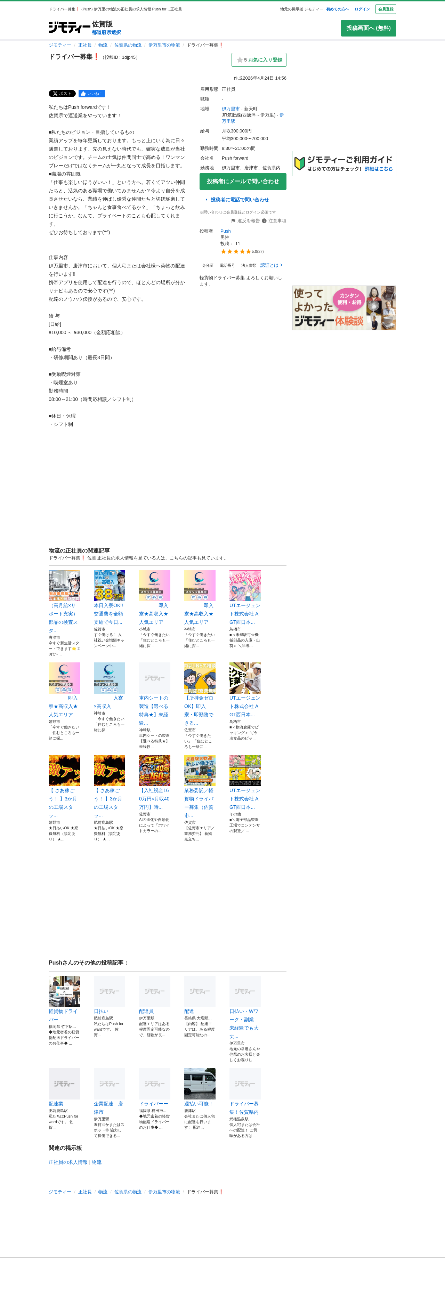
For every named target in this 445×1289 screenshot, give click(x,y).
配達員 (154, 995)
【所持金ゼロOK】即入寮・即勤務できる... (200, 694)
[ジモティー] (69, 28)
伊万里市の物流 (164, 45)
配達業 (64, 1087)
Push (225, 231)
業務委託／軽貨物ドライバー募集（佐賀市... (200, 786)
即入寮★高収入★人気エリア (154, 597)
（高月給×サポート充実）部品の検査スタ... (64, 601)
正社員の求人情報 (68, 1162)
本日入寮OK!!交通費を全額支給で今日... (109, 597)
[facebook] (92, 93)
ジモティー (60, 45)
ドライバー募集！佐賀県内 (245, 1091)
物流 (102, 45)
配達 (200, 995)
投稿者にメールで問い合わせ (243, 181)
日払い (109, 995)
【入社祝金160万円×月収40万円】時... (154, 782)
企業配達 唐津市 (109, 1091)
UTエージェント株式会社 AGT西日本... (245, 597)
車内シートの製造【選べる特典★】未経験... (154, 694)
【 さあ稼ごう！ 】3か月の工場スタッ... (64, 786)
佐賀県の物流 (127, 45)
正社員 (85, 45)
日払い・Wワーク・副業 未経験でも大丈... (245, 1007)
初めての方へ (337, 9)
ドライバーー (154, 1087)
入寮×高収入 (109, 685)
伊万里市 (231, 108)
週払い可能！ (200, 1087)
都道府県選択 (106, 32)
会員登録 (386, 9)
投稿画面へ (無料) (369, 28)
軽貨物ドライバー (64, 999)
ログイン (362, 9)
